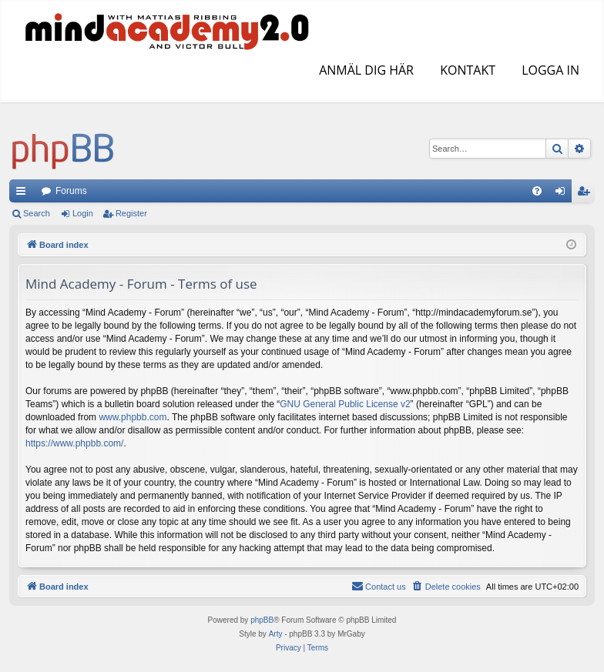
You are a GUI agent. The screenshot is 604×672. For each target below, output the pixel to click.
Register (131, 213)
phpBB (261, 620)
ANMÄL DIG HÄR (365, 70)
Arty (276, 634)
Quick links (23, 194)
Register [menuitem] (587, 194)
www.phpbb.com (132, 417)
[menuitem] (537, 190)
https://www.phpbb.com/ (74, 443)
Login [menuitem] (563, 194)
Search (36, 213)
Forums (71, 191)
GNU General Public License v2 (345, 404)
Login (82, 213)
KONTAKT (466, 70)
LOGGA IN (548, 70)
